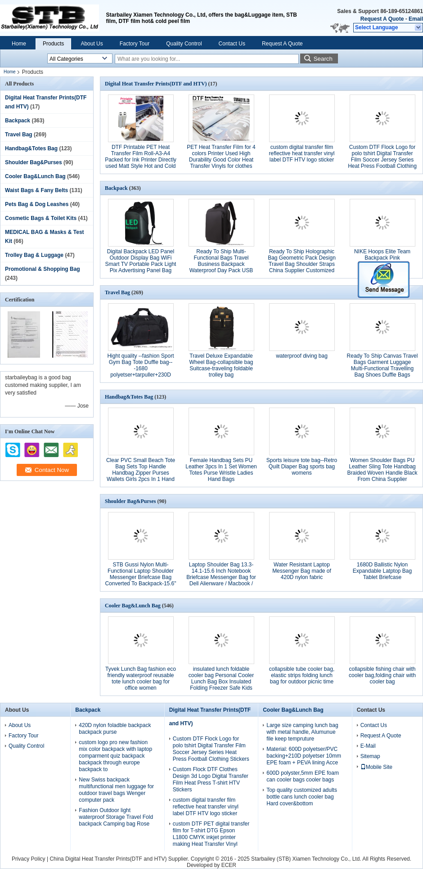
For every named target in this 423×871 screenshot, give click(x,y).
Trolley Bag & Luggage (34, 255)
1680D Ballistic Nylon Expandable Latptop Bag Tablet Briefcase (382, 570)
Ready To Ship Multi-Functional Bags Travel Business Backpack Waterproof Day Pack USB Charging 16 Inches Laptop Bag (221, 267)
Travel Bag (18, 134)
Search (323, 58)
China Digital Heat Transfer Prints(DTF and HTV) (108, 859)
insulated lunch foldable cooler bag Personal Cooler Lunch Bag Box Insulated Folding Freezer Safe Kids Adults (221, 681)
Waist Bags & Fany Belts (36, 190)
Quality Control (184, 43)
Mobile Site (376, 767)
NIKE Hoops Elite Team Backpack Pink (382, 254)
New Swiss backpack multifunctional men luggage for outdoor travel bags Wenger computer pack (116, 790)
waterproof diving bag (302, 356)
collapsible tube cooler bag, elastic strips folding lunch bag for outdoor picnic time (301, 675)
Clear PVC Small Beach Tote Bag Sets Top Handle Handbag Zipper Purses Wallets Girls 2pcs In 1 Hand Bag (140, 473)
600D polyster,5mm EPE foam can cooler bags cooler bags (302, 776)
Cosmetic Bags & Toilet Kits (40, 218)
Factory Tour (134, 43)
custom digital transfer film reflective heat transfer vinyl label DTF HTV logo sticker (301, 153)
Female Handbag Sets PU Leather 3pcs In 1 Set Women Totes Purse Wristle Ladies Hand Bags (221, 469)
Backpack (17, 120)
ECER (228, 865)
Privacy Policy (28, 859)
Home (19, 43)
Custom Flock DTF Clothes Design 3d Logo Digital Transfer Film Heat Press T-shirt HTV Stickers (210, 779)
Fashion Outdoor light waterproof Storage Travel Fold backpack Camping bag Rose (116, 817)
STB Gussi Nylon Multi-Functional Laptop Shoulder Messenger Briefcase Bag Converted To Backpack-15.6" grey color (140, 577)
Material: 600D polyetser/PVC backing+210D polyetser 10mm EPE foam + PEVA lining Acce (303, 756)
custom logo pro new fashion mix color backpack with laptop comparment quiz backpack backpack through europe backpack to (115, 755)
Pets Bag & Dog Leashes (36, 204)
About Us (92, 43)
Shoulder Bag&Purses (33, 162)
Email (416, 19)
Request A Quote (382, 19)
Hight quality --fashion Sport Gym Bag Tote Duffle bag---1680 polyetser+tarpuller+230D (140, 365)
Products (53, 43)
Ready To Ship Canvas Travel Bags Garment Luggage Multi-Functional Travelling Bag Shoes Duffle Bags (382, 365)
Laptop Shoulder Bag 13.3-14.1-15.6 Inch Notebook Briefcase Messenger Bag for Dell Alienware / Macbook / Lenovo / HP (221, 577)
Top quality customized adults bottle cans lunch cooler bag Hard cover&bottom (301, 797)
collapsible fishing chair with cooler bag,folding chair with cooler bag (382, 675)
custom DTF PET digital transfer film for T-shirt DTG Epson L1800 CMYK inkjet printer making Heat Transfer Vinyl (211, 834)
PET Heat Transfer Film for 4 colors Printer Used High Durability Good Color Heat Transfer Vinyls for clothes (221, 156)
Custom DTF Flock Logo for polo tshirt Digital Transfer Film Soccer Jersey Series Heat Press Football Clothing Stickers (382, 159)
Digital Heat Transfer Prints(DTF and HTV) (156, 84)
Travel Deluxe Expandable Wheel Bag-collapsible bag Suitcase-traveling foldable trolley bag (221, 365)
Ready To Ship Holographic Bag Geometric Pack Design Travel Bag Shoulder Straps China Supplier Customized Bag (302, 264)
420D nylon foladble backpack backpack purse (115, 728)
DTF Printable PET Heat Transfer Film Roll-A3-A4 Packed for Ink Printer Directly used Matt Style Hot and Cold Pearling (140, 159)
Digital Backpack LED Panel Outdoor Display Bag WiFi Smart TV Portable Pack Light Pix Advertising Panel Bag (140, 261)
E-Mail (368, 746)
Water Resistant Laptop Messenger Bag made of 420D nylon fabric (301, 570)
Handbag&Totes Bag (31, 148)
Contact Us (232, 43)
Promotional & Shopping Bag (42, 269)
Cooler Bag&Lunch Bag (35, 176)
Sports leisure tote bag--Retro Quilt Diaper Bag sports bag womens (301, 466)
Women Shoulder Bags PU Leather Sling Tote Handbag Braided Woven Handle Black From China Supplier (382, 469)
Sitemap (370, 756)
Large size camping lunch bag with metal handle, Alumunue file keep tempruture (302, 732)
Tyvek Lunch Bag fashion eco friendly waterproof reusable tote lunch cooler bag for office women (140, 678)
